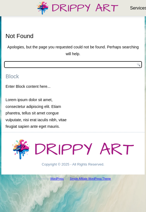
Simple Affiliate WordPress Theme (90, 178)
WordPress (57, 178)
